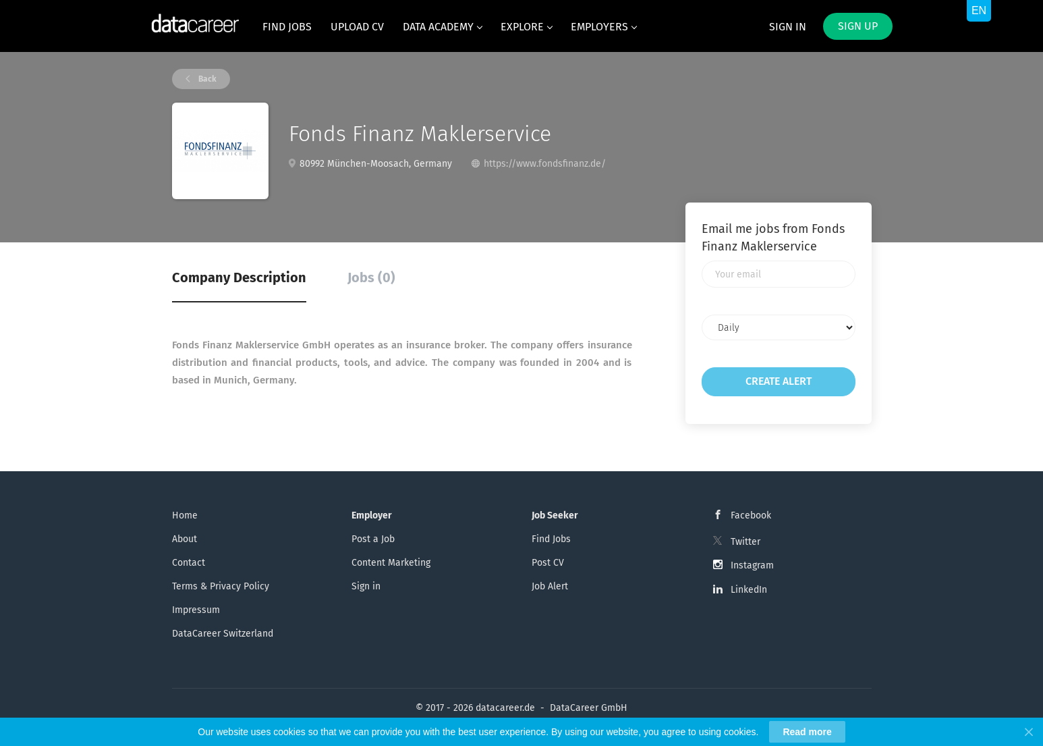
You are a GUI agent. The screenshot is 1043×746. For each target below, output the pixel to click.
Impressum (196, 610)
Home (185, 515)
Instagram (752, 565)
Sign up (858, 26)
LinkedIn (749, 589)
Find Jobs (551, 539)
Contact (188, 562)
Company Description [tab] (239, 277)
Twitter (745, 542)
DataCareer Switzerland (222, 633)
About (184, 539)
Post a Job (373, 539)
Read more (807, 731)
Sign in (787, 26)
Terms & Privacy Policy (220, 586)
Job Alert (550, 586)
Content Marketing (390, 562)
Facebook (751, 515)
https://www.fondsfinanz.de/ (545, 163)
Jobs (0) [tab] (371, 277)
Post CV (548, 562)
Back (206, 79)
